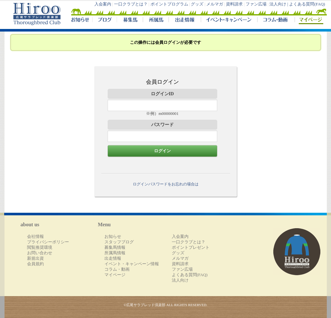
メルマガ (214, 4)
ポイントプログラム (169, 4)
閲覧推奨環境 (39, 247)
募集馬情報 (114, 247)
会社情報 (35, 236)
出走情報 (185, 20)
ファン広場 (256, 4)
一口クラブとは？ (131, 4)
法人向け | (279, 4)
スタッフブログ (119, 242)
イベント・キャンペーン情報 (131, 264)
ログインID (162, 93)
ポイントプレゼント (190, 247)
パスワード (162, 124)
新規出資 (35, 258)
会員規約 (35, 264)
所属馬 (156, 20)
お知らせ (112, 236)
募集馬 (130, 20)
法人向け (180, 280)
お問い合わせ (39, 253)
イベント (229, 20)
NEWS (80, 20)
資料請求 (234, 4)
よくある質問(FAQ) (307, 4)
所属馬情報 (114, 253)
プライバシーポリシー (48, 242)
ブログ (104, 20)
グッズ (197, 4)
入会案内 (102, 4)
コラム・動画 (276, 20)
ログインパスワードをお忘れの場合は (166, 184)
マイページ (309, 20)
